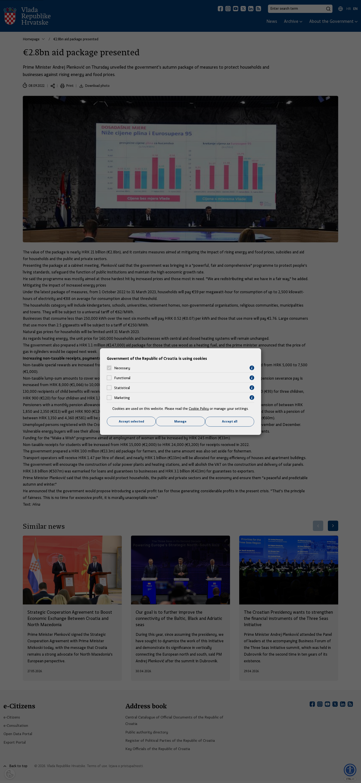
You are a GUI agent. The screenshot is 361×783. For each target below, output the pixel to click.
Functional (122, 378)
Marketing (122, 398)
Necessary (122, 368)
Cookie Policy (198, 409)
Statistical (122, 388)
